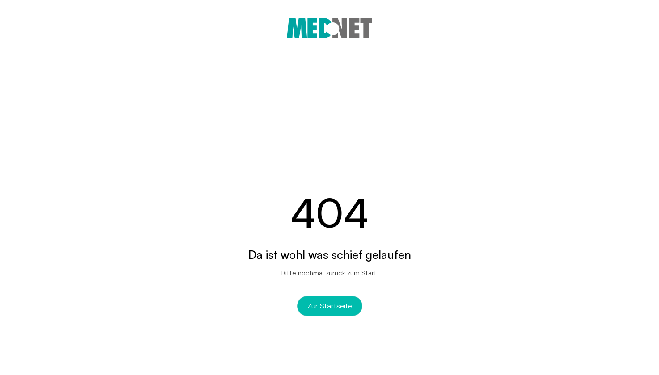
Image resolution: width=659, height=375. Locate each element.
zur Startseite (329, 306)
